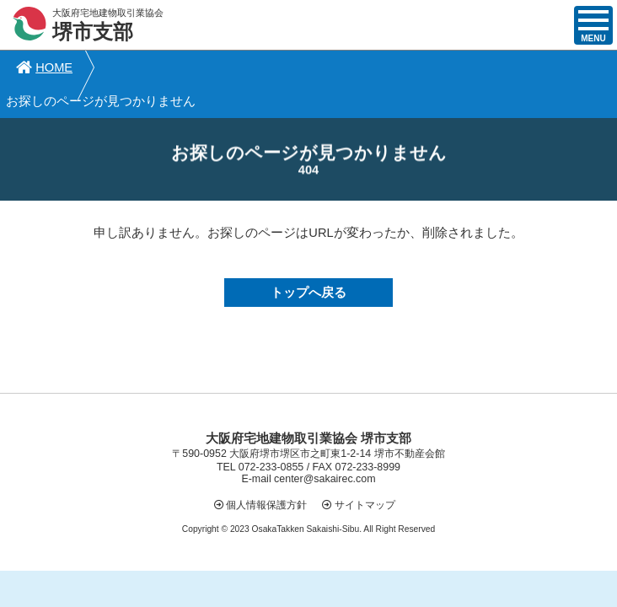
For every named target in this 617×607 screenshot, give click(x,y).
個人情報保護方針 (266, 471)
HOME (42, 68)
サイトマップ (365, 471)
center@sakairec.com (324, 446)
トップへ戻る (308, 259)
